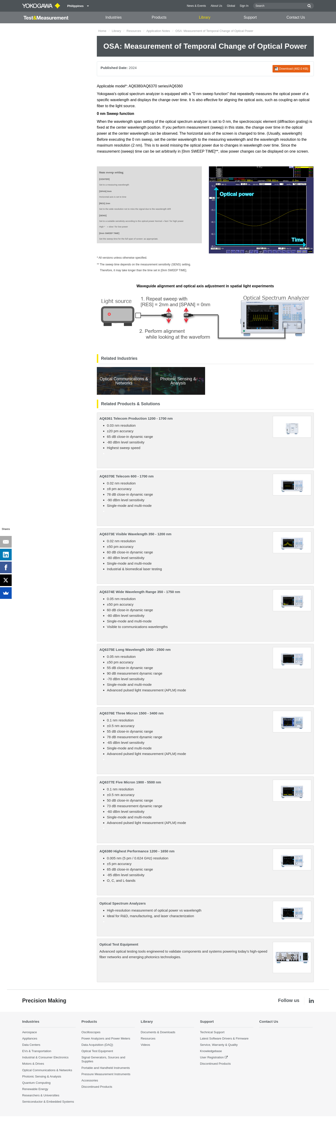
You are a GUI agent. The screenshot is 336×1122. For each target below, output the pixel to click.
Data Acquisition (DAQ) (97, 1045)
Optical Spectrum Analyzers (122, 903)
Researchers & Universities (40, 1095)
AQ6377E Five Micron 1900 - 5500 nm (130, 782)
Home (102, 31)
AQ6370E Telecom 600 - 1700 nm (126, 476)
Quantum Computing (36, 1082)
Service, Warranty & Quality (219, 1045)
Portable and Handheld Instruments (105, 1068)
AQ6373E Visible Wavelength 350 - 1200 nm (135, 534)
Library (204, 17)
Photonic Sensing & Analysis (41, 1076)
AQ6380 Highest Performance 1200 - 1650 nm (137, 851)
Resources (133, 31)
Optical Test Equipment (118, 944)
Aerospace (29, 1032)
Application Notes (158, 31)
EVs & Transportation (36, 1051)
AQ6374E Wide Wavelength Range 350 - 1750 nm (139, 592)
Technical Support (212, 1032)
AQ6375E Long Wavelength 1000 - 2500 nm (135, 650)
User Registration (212, 1057)
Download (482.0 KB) (291, 69)
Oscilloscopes (90, 1032)
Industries (113, 17)
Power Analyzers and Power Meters (105, 1038)
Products (159, 17)
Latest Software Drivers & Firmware (224, 1038)
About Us (216, 5)
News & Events (196, 5)
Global (231, 5)
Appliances (29, 1038)
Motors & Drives (33, 1063)
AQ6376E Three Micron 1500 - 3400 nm (131, 713)
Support (250, 17)
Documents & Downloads (158, 1032)
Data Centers (31, 1045)
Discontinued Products (96, 1086)
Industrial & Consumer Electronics (45, 1057)
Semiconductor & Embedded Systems (48, 1101)
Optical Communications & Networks (47, 1070)
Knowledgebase (211, 1051)
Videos (145, 1045)
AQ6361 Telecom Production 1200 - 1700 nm (136, 418)
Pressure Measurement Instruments (105, 1074)
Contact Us (296, 17)
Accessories (89, 1080)
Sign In (244, 5)
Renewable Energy (35, 1089)
